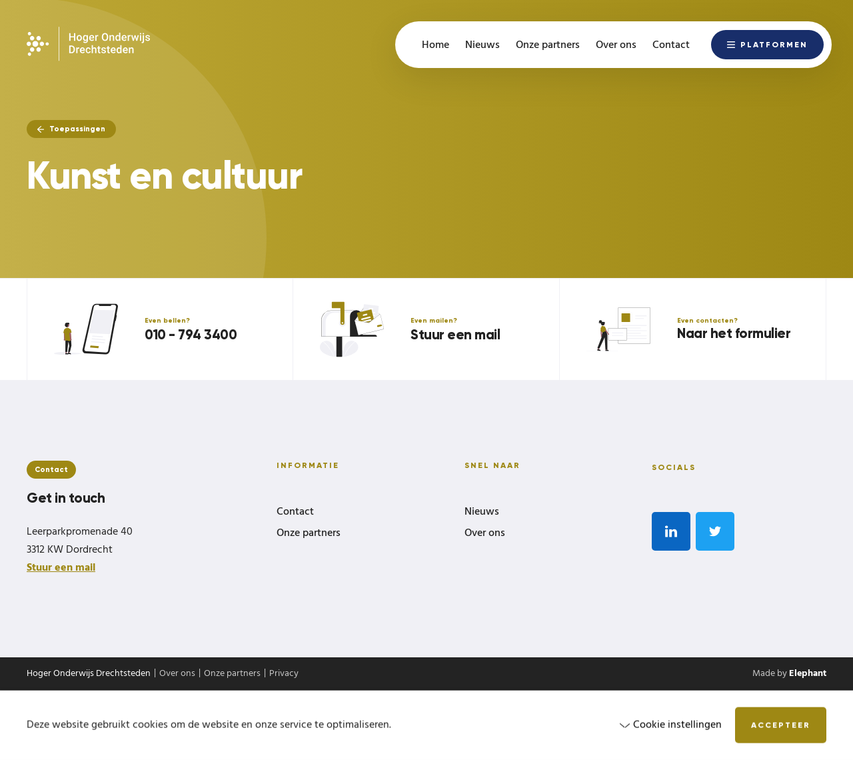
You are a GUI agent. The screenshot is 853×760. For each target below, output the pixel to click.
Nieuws (481, 512)
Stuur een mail (61, 568)
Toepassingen (71, 128)
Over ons (484, 534)
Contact (295, 512)
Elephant (807, 673)
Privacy (284, 674)
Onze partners (309, 534)
